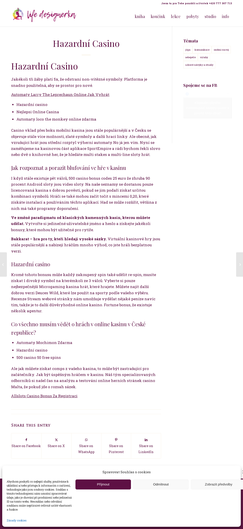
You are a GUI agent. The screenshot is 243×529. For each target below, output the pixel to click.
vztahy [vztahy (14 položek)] (204, 57)
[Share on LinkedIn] (146, 445)
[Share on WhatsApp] (86, 445)
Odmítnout (161, 484)
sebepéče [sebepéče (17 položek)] (190, 57)
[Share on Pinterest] (116, 445)
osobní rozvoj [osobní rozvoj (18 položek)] (221, 49)
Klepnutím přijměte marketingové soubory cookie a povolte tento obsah (207, 108)
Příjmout (103, 484)
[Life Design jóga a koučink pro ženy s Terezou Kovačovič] (44, 16)
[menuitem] (195, 3)
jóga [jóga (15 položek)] (187, 49)
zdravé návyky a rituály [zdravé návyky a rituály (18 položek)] (199, 64)
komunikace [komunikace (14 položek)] (202, 49)
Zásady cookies (17, 520)
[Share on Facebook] (26, 442)
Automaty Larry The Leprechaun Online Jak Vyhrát (60, 94)
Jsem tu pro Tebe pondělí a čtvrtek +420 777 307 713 (196, 3)
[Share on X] (56, 442)
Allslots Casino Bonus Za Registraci (44, 395)
